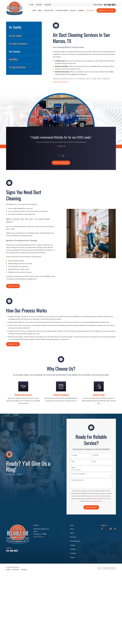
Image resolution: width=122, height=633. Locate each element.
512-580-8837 (110, 5)
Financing (73, 537)
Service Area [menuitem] (49, 10)
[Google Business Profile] (111, 529)
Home (72, 529)
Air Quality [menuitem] (90, 10)
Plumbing (73, 549)
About (72, 533)
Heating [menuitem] (73, 10)
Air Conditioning (75, 541)
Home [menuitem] (34, 10)
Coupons (48, 5)
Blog (32, 5)
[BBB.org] (106, 529)
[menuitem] (24, 36)
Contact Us (13, 344)
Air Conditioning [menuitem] (61, 10)
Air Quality (73, 553)
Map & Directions (39, 537)
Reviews (39, 5)
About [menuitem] (40, 10)
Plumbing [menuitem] (80, 10)
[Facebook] (102, 529)
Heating (72, 545)
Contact (72, 557)
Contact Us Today (106, 10)
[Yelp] (115, 529)
